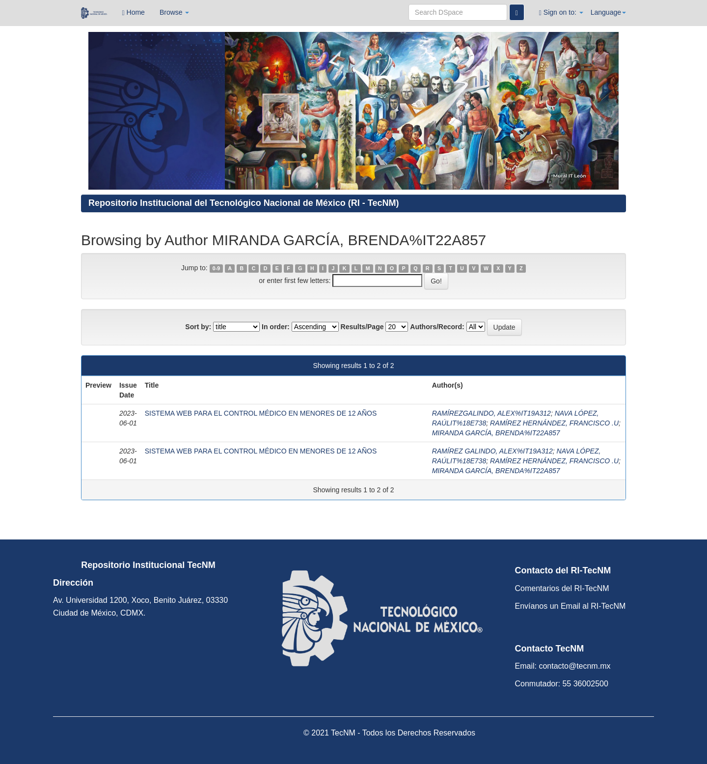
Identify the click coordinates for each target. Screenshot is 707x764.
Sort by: (198, 327)
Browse (175, 12)
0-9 (216, 268)
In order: (276, 327)
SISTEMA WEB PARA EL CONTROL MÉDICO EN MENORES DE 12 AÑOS (261, 413)
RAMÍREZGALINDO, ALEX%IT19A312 (491, 413)
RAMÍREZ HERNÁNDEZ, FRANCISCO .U (554, 423)
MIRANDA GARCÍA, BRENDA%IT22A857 (496, 433)
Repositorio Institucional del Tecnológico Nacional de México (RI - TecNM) (243, 203)
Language (608, 12)
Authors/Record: (437, 327)
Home (133, 12)
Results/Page (362, 327)
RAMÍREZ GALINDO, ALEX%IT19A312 (492, 451)
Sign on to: (561, 12)
